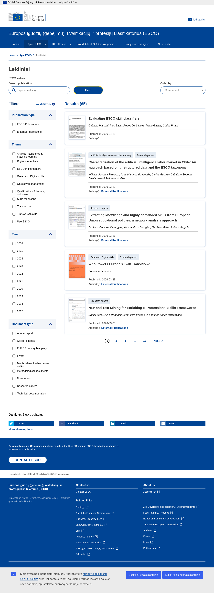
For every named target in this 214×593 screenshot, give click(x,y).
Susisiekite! (164, 44)
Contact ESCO (83, 491)
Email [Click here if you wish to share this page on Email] (172, 423)
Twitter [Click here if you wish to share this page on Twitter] (21, 423)
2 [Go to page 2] (116, 340)
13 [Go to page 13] (144, 340)
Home (12, 55)
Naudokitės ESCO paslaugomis (95, 44)
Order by (165, 83)
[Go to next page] (158, 341)
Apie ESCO (34, 44)
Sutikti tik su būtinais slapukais (182, 575)
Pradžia (15, 44)
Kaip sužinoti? (68, 2)
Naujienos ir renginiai (138, 44)
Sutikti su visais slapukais (143, 575)
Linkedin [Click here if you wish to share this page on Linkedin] (123, 423)
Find (88, 90)
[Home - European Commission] (32, 16)
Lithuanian (196, 20)
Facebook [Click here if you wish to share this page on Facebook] (73, 423)
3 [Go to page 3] (125, 340)
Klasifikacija (59, 44)
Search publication (20, 83)
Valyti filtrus (43, 104)
